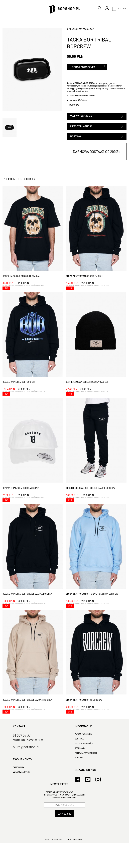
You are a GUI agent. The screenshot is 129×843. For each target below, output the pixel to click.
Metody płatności (81, 126)
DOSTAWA (79, 739)
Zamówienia (18, 767)
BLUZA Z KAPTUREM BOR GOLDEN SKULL (84, 276)
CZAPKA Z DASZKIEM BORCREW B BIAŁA (21, 488)
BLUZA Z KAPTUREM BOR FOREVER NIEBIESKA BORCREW (92, 594)
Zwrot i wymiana (81, 116)
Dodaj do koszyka (83, 67)
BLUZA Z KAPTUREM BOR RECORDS (19, 382)
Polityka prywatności (86, 753)
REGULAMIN (80, 748)
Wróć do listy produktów (81, 29)
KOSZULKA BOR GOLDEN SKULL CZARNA (21, 276)
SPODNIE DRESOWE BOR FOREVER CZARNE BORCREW (90, 488)
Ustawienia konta (21, 772)
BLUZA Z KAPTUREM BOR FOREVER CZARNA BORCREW (27, 594)
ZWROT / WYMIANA (83, 734)
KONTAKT (79, 758)
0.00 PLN (119, 8)
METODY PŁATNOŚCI (84, 743)
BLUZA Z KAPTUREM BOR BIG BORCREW (84, 700)
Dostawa (76, 136)
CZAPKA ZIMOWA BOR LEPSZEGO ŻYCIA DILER (87, 382)
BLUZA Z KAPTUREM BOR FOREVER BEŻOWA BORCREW (28, 700)
